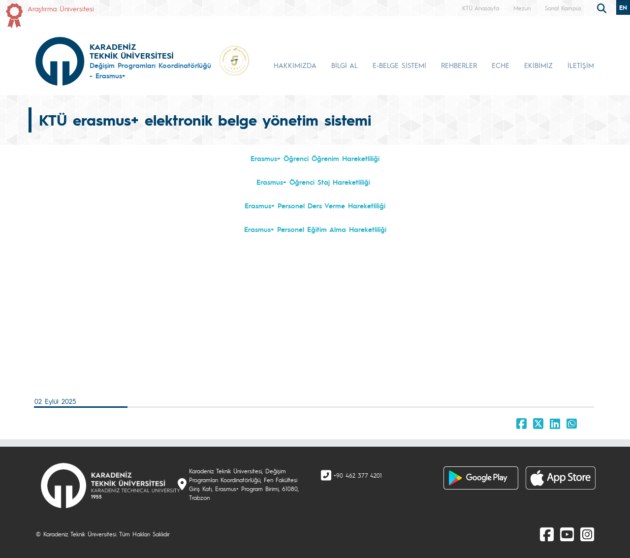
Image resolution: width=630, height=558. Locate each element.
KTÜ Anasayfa (480, 8)
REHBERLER (459, 65)
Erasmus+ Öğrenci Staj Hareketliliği (313, 181)
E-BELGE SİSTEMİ (399, 65)
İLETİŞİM (580, 65)
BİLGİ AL (344, 65)
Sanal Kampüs (563, 8)
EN (623, 7)
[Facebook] (547, 534)
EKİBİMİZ (538, 65)
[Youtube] (567, 534)
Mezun (522, 8)
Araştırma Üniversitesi (61, 8)
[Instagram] (587, 534)
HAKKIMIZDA (295, 65)
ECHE (500, 65)
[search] (603, 7)
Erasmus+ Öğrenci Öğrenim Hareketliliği (315, 158)
